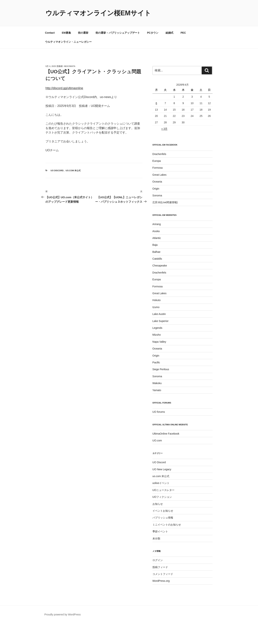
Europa (156, 160)
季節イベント (160, 531)
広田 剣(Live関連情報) (165, 202)
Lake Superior (160, 321)
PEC (183, 32)
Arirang (156, 224)
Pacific (156, 362)
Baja (155, 244)
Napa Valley (159, 341)
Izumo (155, 307)
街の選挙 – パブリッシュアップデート (118, 32)
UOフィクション (162, 496)
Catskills (157, 258)
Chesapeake (159, 265)
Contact (50, 32)
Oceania (157, 181)
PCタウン (152, 32)
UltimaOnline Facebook (165, 433)
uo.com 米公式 (73, 170)
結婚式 (169, 32)
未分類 (156, 538)
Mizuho (156, 334)
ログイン (157, 560)
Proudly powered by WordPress (62, 614)
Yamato (156, 390)
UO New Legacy (161, 469)
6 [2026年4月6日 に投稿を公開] (156, 103)
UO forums (158, 411)
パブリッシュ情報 (162, 517)
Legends (157, 327)
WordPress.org (161, 580)
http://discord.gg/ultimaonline (64, 88)
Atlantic (156, 238)
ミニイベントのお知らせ (166, 524)
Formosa (157, 167)
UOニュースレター (163, 490)
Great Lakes (159, 174)
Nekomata (69, 66)
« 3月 (164, 128)
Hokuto (156, 300)
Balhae (156, 251)
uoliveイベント (161, 483)
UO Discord (57, 170)
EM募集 (66, 32)
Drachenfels (159, 154)
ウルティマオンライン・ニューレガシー (68, 41)
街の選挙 (83, 32)
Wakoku (157, 383)
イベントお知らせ (162, 510)
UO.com (157, 440)
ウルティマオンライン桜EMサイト (98, 13)
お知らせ (157, 503)
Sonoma (157, 195)
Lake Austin (159, 314)
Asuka (156, 231)
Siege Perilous (160, 369)
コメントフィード (162, 574)
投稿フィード (160, 567)
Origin (155, 188)
